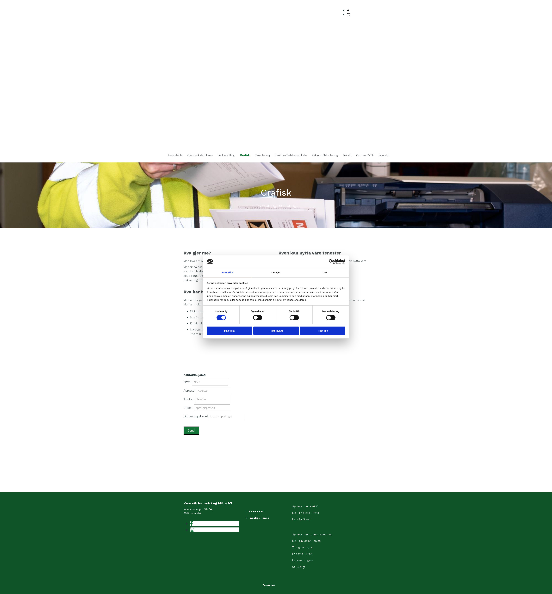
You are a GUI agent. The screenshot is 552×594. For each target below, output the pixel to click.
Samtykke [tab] (227, 272)
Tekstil (347, 155)
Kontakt (383, 155)
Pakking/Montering (325, 155)
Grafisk (245, 155)
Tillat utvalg (276, 330)
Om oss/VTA (365, 155)
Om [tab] (325, 272)
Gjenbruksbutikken (200, 155)
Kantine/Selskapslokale (291, 155)
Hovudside (175, 155)
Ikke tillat (229, 330)
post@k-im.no (259, 518)
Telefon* (189, 399)
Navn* (188, 382)
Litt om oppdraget (196, 416)
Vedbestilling (226, 155)
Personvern (269, 585)
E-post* (188, 407)
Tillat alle (322, 330)
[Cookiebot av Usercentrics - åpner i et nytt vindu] (331, 261)
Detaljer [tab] (276, 272)
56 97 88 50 (256, 511)
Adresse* (189, 390)
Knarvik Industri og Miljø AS (208, 503)
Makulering (262, 155)
